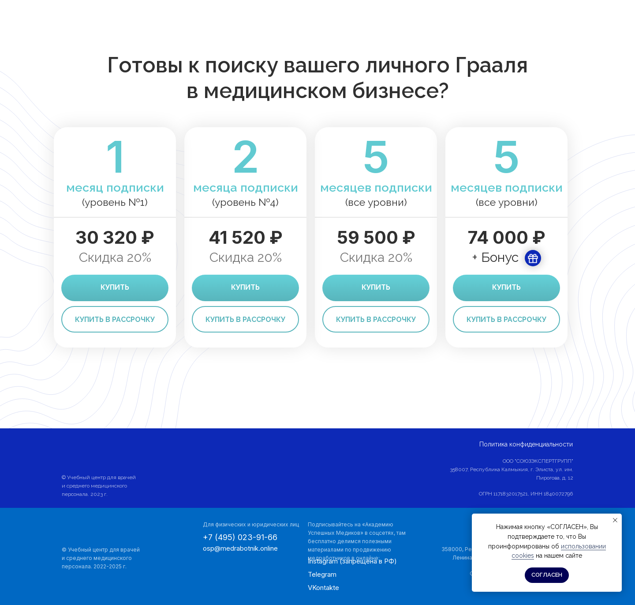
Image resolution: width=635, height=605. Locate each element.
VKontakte (323, 587)
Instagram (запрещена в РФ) (352, 561)
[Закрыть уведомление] (615, 520)
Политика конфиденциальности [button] (526, 444)
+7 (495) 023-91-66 (240, 537)
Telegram (322, 574)
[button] (114, 319)
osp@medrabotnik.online (240, 548)
